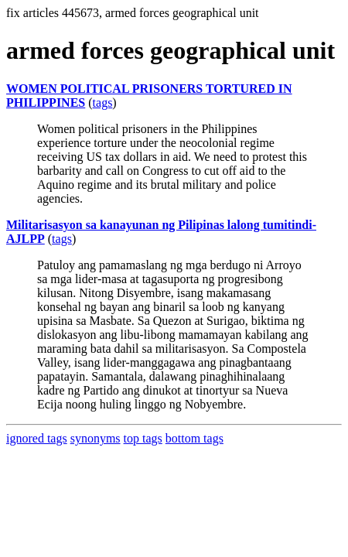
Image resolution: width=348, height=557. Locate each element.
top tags (143, 438)
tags (103, 102)
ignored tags (36, 438)
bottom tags (194, 438)
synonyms (95, 438)
